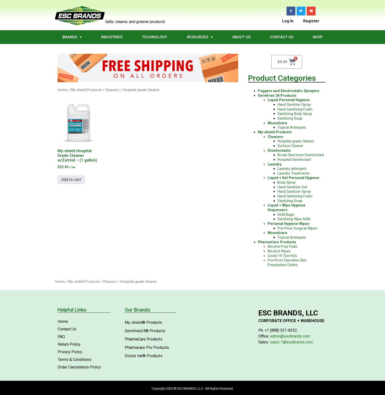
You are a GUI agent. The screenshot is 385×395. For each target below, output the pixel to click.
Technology (154, 37)
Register (311, 20)
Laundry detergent (291, 168)
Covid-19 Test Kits (282, 256)
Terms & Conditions (74, 359)
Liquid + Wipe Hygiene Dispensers (286, 207)
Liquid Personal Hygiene (289, 100)
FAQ (61, 336)
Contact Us (281, 37)
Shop (318, 37)
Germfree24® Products (145, 330)
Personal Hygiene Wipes (288, 223)
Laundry (274, 164)
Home (62, 90)
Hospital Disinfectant (294, 159)
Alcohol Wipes (279, 251)
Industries (111, 37)
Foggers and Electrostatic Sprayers (288, 91)
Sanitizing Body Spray (294, 113)
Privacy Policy (70, 352)
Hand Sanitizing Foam (295, 109)
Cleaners (112, 90)
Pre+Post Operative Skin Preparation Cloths (287, 262)
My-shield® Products (143, 322)
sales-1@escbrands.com (291, 342)
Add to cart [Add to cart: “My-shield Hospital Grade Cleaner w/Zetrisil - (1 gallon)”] (71, 179)
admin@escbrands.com (290, 336)
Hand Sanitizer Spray (294, 104)
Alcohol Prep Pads (282, 246)
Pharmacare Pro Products (147, 347)
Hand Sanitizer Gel (292, 187)
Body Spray (286, 182)
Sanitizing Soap (289, 118)
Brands (72, 37)
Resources (200, 37)
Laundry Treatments (293, 173)
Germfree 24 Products (277, 95)
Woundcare (277, 123)
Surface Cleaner (290, 146)
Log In (287, 20)
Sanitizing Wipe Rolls (294, 219)
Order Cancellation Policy (79, 367)
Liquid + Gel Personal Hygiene (293, 178)
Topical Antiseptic (291, 127)
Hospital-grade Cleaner (295, 141)
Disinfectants (279, 150)
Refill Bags (285, 214)
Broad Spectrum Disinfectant (300, 155)
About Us (241, 37)
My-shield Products (86, 90)
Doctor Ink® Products (143, 356)
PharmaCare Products (277, 242)
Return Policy (69, 344)
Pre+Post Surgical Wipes (297, 228)
